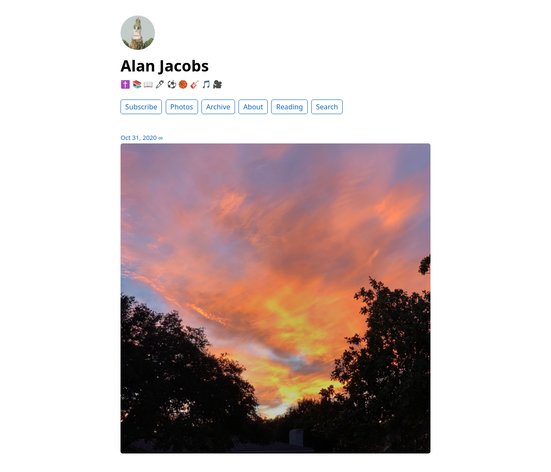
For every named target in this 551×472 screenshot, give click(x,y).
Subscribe (141, 107)
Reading (289, 107)
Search (327, 107)
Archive (218, 107)
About (253, 107)
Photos (181, 107)
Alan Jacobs (165, 65)
